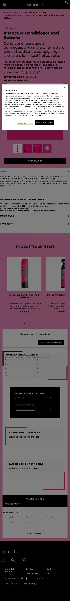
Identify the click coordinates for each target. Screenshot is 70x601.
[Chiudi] (64, 87)
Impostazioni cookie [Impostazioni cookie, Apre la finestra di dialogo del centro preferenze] (25, 124)
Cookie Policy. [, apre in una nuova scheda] (42, 115)
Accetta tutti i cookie (44, 122)
